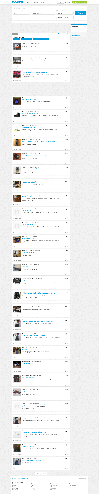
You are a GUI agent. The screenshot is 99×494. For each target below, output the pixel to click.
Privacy (14, 478)
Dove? (33, 10)
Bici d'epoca (15, 489)
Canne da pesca (35, 486)
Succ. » (44, 473)
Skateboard (53, 488)
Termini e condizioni (22, 478)
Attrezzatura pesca (35, 488)
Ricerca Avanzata (81, 18)
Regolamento (32, 478)
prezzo (60, 33)
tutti (21, 33)
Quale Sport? (59, 10)
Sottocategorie (59, 15)
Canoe (70, 483)
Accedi (67, 2)
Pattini (51, 486)
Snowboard (34, 489)
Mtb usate (14, 483)
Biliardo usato (53, 485)
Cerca (29, 2)
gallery (66, 33)
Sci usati (33, 483)
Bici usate (14, 485)
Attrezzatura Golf (73, 485)
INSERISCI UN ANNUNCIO (79, 2)
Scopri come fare (76, 35)
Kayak (32, 485)
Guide (44, 2)
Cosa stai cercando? (18, 10)
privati (25, 33)
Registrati (60, 2)
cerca (80, 13)
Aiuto (36, 2)
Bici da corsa (15, 486)
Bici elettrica (53, 483)
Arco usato (53, 489)
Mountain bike (15, 488)
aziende (31, 33)
